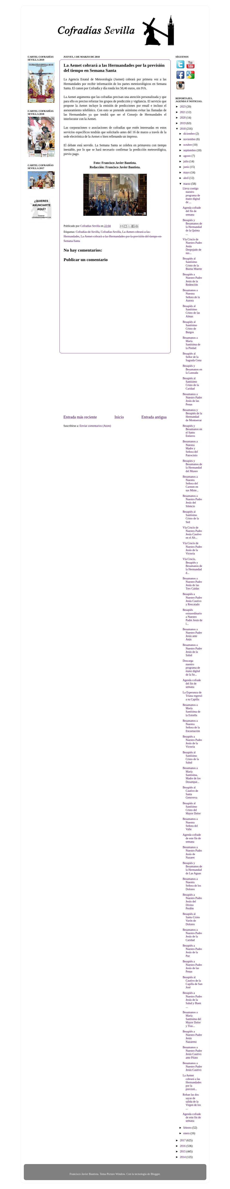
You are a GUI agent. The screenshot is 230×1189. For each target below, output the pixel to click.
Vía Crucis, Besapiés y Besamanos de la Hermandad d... (192, 565)
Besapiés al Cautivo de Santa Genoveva (190, 792)
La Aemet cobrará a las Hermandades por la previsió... (192, 1082)
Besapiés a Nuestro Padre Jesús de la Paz (192, 950)
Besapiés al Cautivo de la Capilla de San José (192, 982)
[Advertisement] (115, 384)
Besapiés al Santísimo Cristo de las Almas (191, 311)
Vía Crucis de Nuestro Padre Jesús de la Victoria (192, 548)
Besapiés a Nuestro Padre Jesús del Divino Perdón (192, 901)
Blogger (155, 1174)
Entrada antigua (153, 417)
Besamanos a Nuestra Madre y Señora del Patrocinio (190, 448)
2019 (183, 123)
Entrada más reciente (80, 417)
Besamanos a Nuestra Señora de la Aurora (191, 295)
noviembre (189, 139)
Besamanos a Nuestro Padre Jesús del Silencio (192, 501)
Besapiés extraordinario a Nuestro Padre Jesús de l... (192, 616)
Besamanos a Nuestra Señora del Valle (190, 824)
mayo (187, 172)
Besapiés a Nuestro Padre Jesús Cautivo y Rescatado (192, 599)
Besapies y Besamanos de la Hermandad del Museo (192, 466)
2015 (183, 1151)
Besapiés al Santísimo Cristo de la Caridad (191, 383)
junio (186, 166)
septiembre (190, 150)
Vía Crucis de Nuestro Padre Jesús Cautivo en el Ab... (192, 532)
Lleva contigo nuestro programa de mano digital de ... (191, 195)
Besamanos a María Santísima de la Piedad (191, 343)
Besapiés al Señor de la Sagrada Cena (192, 357)
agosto (187, 155)
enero (187, 1133)
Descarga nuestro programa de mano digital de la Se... (191, 667)
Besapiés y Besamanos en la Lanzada (192, 369)
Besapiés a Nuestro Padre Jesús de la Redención (192, 279)
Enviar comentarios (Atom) (95, 425)
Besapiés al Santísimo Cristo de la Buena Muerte (192, 263)
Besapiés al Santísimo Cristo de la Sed (191, 517)
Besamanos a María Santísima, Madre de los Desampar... (191, 774)
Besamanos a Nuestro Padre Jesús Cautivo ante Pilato (192, 1052)
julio (186, 161)
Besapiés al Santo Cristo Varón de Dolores (191, 919)
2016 (183, 1145)
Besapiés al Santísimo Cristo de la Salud (191, 757)
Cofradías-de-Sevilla (87, 231)
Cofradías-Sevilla (111, 231)
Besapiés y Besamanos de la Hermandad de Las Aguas (192, 868)
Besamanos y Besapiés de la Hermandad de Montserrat (192, 415)
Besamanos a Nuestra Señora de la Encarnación (191, 726)
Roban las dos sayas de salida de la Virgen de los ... (192, 1101)
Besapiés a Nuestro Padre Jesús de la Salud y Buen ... (192, 999)
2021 (183, 112)
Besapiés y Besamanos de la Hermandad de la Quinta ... (192, 227)
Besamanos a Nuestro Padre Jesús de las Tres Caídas (192, 583)
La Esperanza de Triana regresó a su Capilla (192, 696)
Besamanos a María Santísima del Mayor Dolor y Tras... (192, 1019)
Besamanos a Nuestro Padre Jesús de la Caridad (192, 935)
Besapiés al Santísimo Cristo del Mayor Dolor (192, 808)
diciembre (189, 133)
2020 (183, 117)
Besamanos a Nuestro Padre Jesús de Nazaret (192, 852)
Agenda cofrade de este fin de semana (192, 838)
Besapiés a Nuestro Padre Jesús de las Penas (192, 966)
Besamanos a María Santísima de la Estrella (191, 710)
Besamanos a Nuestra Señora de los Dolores (192, 884)
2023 (183, 106)
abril (186, 178)
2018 (183, 128)
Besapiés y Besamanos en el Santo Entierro (192, 431)
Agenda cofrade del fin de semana (192, 211)
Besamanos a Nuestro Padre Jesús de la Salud (192, 650)
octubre (188, 144)
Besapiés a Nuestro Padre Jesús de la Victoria (192, 741)
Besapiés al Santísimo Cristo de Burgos (190, 327)
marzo (187, 183)
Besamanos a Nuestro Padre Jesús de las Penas (192, 399)
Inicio (119, 417)
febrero (187, 1127)
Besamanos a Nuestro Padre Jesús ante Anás (192, 634)
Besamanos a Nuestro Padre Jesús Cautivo (192, 1067)
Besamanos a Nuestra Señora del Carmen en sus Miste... (191, 483)
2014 (183, 1157)
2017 (183, 1140)
